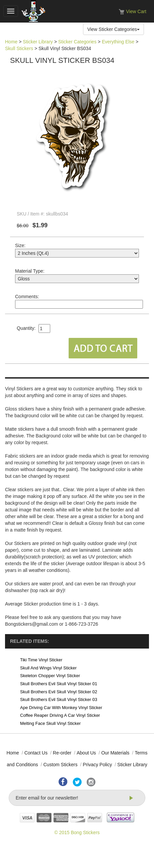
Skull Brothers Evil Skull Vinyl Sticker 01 (58, 683)
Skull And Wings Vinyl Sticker (48, 667)
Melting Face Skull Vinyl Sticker (50, 723)
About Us (86, 752)
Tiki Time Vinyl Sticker (41, 659)
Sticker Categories (77, 41)
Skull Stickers (19, 48)
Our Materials (115, 752)
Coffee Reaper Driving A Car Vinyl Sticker (60, 715)
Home (11, 41)
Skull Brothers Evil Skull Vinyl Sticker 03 (58, 699)
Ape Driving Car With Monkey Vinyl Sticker (61, 707)
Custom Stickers (60, 764)
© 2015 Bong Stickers (77, 832)
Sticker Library (38, 41)
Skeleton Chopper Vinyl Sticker (50, 675)
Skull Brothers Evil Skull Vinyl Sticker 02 (58, 691)
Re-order (62, 752)
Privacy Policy (97, 764)
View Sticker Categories (113, 29)
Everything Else (118, 41)
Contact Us (36, 752)
